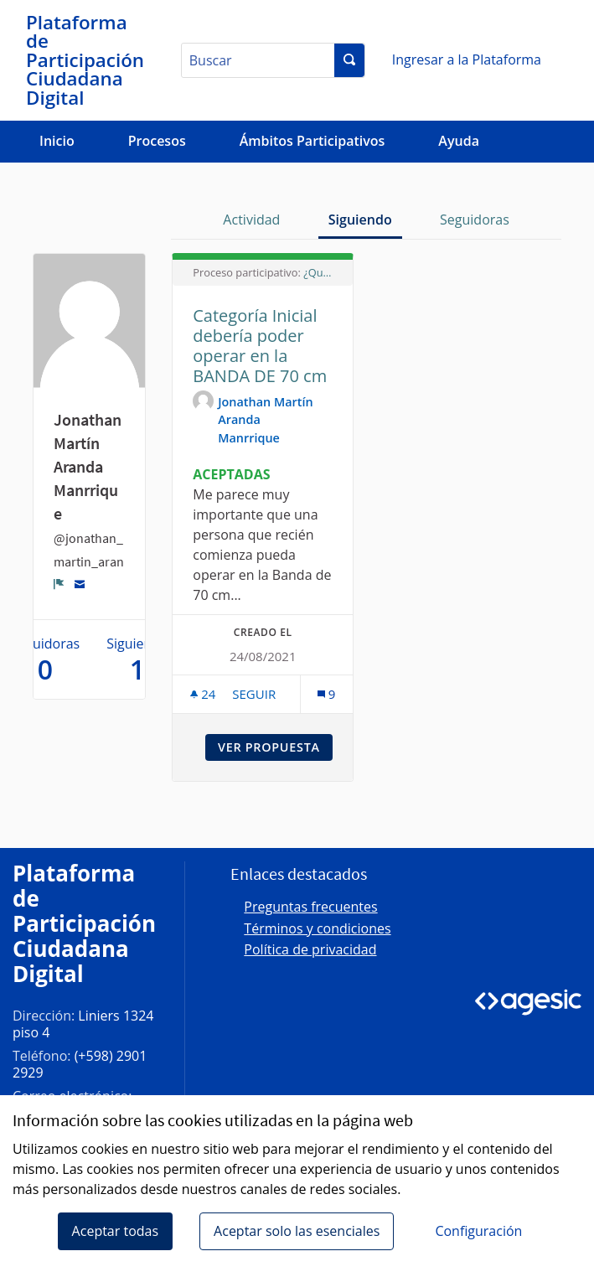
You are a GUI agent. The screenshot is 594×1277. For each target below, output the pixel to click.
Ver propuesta (275, 747)
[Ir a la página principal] (85, 60)
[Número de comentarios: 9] (327, 694)
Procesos (157, 141)
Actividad (251, 219)
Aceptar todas (115, 1231)
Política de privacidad (310, 949)
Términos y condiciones (317, 928)
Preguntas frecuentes (310, 906)
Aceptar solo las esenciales (297, 1231)
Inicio (57, 141)
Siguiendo (360, 219)
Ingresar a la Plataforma (466, 59)
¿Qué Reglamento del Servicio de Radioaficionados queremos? (318, 272)
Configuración (478, 1231)
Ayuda (458, 141)
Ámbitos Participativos (312, 141)
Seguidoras (474, 219)
